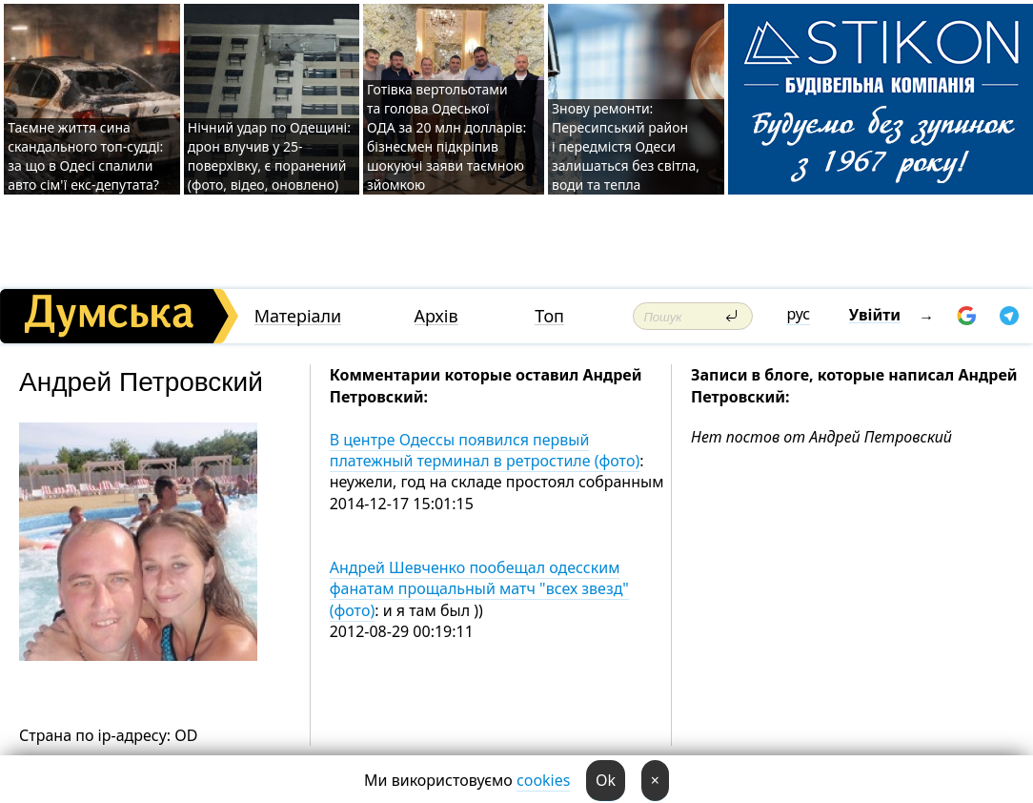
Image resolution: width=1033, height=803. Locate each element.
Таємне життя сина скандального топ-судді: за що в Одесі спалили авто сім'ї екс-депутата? (85, 156)
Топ (549, 316)
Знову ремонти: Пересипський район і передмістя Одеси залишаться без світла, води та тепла (625, 146)
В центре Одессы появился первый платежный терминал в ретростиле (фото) (485, 450)
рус (798, 313)
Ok (606, 780)
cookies (543, 780)
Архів (436, 316)
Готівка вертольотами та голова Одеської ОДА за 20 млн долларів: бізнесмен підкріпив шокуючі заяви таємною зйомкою (446, 137)
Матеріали (298, 316)
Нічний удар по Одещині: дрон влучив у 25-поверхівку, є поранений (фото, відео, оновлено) (269, 156)
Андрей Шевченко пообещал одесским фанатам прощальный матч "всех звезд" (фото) (479, 589)
